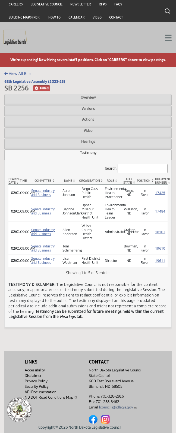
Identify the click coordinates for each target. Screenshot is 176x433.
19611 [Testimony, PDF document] (160, 260)
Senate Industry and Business (43, 193)
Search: (136, 168)
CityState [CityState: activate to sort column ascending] (127, 180)
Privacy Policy (36, 381)
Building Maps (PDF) (24, 17)
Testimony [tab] (88, 152)
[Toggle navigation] (165, 37)
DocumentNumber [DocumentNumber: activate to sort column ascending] (161, 180)
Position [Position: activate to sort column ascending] (143, 181)
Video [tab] (88, 130)
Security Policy (37, 386)
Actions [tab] (88, 119)
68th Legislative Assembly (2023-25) (34, 81)
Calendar (76, 17)
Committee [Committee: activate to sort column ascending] (42, 181)
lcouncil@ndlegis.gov (118, 407)
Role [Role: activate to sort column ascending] (110, 181)
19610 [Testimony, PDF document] (160, 248)
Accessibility (35, 370)
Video (97, 17)
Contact (116, 17)
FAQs (118, 4)
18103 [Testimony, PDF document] (160, 231)
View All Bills (17, 73)
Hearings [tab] (88, 141)
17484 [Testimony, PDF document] (160, 211)
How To (54, 17)
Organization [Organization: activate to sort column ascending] (89, 181)
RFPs (103, 4)
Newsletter (80, 4)
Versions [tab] (88, 108)
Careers (16, 4)
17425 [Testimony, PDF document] (160, 192)
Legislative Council (46, 4)
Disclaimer (33, 375)
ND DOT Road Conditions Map (51, 397)
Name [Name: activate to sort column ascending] (68, 181)
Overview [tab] (88, 97)
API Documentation (40, 392)
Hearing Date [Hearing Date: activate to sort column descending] (13, 180)
